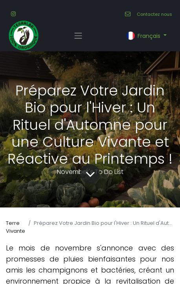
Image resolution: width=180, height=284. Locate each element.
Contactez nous (154, 14)
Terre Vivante (15, 227)
